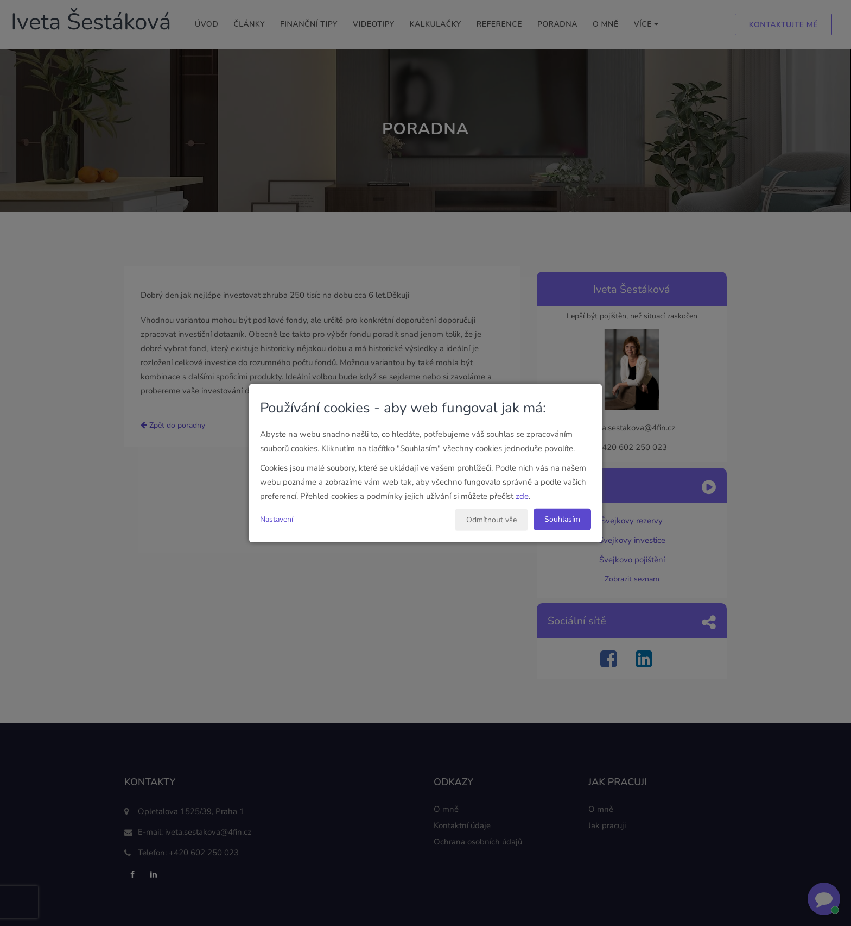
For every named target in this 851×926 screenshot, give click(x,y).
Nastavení (276, 519)
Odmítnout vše (491, 519)
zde (522, 495)
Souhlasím (562, 519)
